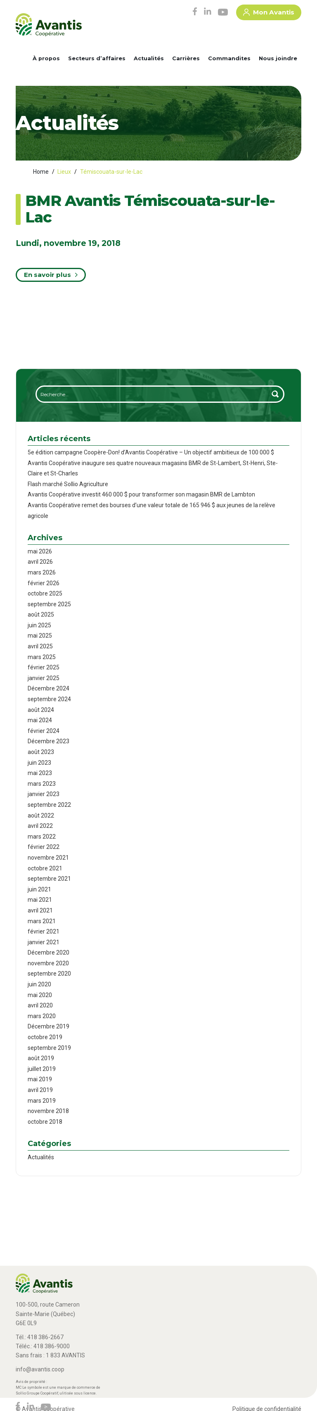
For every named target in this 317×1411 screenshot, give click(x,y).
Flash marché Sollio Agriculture (68, 484)
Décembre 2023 (48, 741)
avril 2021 (40, 910)
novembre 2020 (48, 963)
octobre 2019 (45, 1037)
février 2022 (43, 847)
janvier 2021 (43, 942)
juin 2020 (39, 984)
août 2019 (41, 1058)
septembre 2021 (49, 878)
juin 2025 (39, 625)
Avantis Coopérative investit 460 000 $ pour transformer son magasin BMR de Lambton (141, 494)
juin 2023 (39, 762)
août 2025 (41, 614)
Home (41, 171)
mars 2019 (42, 1100)
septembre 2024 (49, 699)
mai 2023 (40, 773)
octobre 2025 (45, 593)
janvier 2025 (43, 678)
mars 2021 (42, 921)
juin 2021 (39, 889)
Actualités (149, 58)
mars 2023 (42, 783)
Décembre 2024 (48, 688)
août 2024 (41, 710)
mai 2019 (40, 1079)
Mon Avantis (268, 13)
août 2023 (41, 752)
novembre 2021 (48, 857)
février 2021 (43, 931)
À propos (46, 58)
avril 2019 (40, 1090)
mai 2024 (40, 720)
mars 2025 (42, 657)
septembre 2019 (49, 1048)
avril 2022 (40, 825)
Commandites (229, 58)
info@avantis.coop (40, 1369)
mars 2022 (42, 836)
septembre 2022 (49, 804)
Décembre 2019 (48, 1026)
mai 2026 (40, 551)
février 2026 (43, 583)
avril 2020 (40, 1005)
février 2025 (43, 667)
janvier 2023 (43, 794)
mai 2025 (40, 635)
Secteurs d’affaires (96, 58)
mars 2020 (42, 1016)
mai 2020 (40, 995)
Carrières (186, 58)
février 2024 (43, 731)
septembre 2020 (49, 973)
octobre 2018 (45, 1121)
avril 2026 (40, 561)
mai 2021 (40, 899)
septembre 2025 (49, 604)
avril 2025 (40, 646)
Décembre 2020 (48, 952)
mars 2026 (42, 572)
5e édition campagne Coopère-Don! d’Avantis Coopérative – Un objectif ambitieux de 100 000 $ (151, 452)
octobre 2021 (45, 868)
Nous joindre (278, 58)
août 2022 (41, 815)
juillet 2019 (42, 1069)
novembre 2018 (48, 1111)
